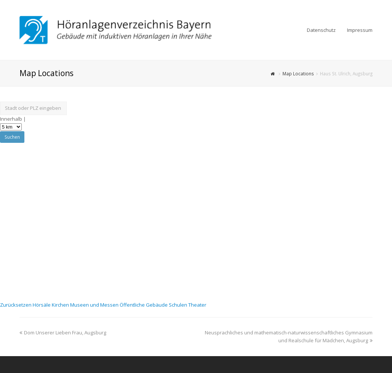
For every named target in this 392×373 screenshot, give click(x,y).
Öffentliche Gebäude (144, 304)
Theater (197, 304)
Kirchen (61, 304)
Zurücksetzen (16, 304)
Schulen (178, 304)
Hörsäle (42, 304)
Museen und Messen (95, 304)
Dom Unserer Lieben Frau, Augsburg (63, 332)
